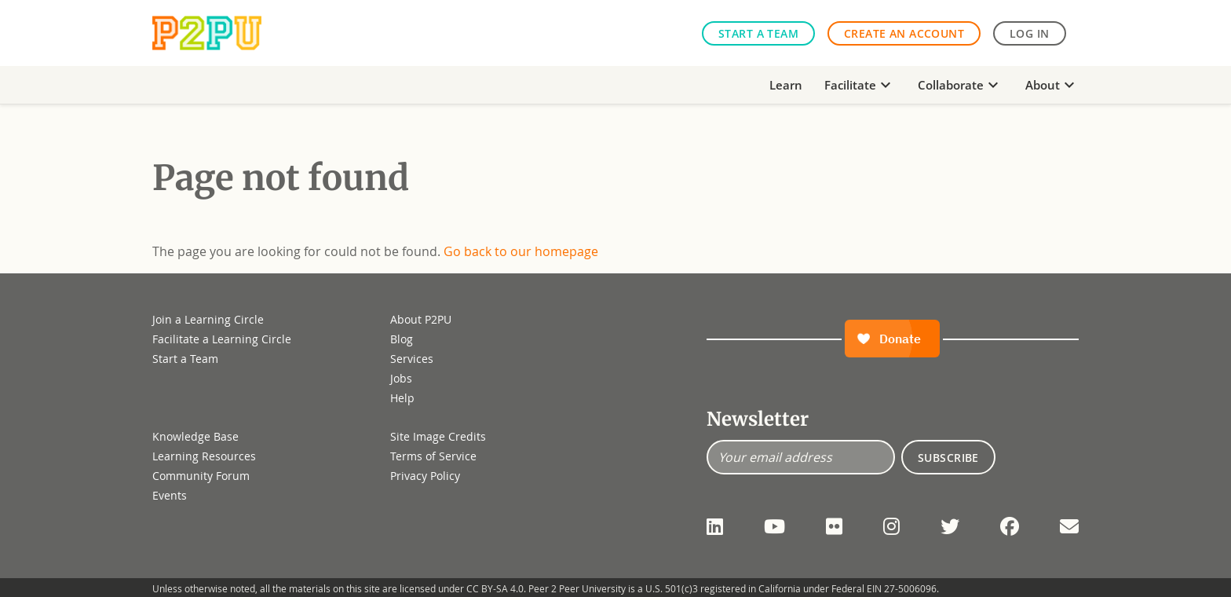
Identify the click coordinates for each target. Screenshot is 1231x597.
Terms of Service (433, 456)
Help (402, 397)
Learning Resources (204, 456)
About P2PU (420, 319)
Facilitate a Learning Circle (221, 338)
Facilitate (859, 84)
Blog (401, 338)
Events (169, 495)
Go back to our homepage (521, 251)
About (1052, 84)
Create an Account (904, 33)
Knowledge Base (195, 436)
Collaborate (960, 84)
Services (411, 358)
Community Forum (201, 475)
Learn (785, 85)
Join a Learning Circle (208, 319)
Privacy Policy (425, 475)
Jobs (401, 378)
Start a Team (758, 33)
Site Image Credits (438, 436)
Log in (1030, 33)
